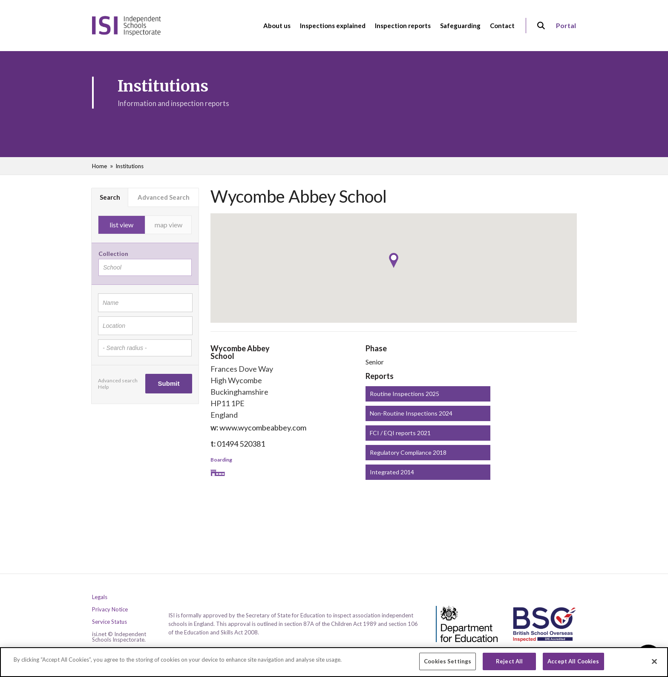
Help (103, 387)
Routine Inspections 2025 (404, 393)
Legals (99, 597)
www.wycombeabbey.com (262, 427)
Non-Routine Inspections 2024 (411, 413)
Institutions (129, 166)
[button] (393, 260)
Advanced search (118, 380)
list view (121, 225)
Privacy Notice (110, 609)
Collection (113, 253)
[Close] (654, 664)
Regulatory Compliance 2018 (408, 452)
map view (168, 225)
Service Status (109, 622)
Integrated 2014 (392, 472)
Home (99, 166)
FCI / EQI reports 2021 (400, 432)
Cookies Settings (447, 664)
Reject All (509, 664)
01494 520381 (241, 443)
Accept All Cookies (573, 664)
